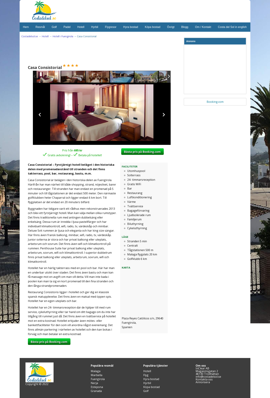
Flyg (145, 375)
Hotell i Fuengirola (63, 36)
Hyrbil (94, 27)
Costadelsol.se (29, 36)
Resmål (40, 27)
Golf (54, 27)
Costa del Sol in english (232, 27)
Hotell (80, 27)
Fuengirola (98, 379)
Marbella (96, 375)
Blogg (184, 27)
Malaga (95, 371)
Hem (26, 27)
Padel (67, 27)
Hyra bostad (130, 27)
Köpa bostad (152, 27)
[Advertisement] (91, 52)
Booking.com (215, 102)
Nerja (94, 383)
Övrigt (170, 27)
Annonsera (203, 382)
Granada (96, 391)
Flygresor (111, 27)
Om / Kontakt (203, 27)
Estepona (97, 387)
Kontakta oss (204, 379)
